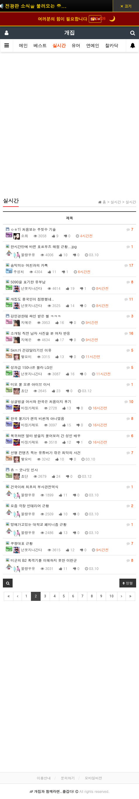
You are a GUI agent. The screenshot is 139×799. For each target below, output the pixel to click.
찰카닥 (111, 45)
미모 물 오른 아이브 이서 (69, 384)
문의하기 (68, 777)
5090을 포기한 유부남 (69, 282)
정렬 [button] (128, 582)
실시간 (59, 45)
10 (112, 596)
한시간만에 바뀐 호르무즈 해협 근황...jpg (69, 246)
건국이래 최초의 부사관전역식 (69, 487)
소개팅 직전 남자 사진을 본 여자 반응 (69, 333)
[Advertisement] (69, 127)
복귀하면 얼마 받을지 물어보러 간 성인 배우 (69, 435)
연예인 (92, 45)
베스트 (40, 45)
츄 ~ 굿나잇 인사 (22, 469)
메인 (23, 45)
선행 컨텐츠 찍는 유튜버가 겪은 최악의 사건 (69, 452)
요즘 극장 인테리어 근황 (69, 506)
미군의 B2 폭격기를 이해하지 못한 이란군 (69, 560)
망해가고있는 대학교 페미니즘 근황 (69, 524)
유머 (76, 45)
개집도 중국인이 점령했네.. (69, 299)
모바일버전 (93, 777)
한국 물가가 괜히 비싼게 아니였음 (69, 418)
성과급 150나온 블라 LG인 (69, 367)
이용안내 (44, 777)
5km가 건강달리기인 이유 (69, 350)
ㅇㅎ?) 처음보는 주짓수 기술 (69, 229)
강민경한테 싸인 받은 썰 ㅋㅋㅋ (69, 316)
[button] (8, 583)
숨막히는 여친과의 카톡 (69, 265)
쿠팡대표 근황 (69, 543)
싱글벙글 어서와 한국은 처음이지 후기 (69, 401)
